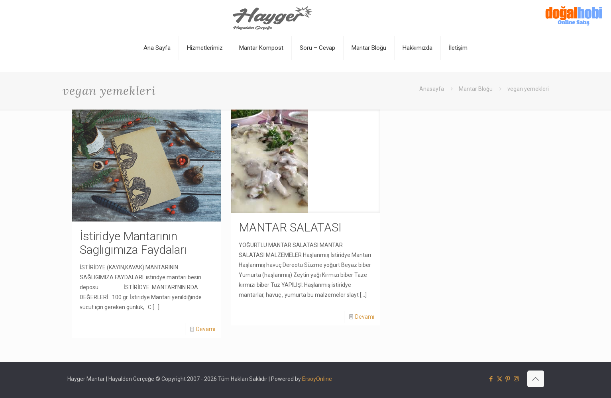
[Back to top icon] (535, 379)
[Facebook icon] (491, 378)
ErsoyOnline (317, 379)
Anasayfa (431, 89)
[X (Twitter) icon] (500, 378)
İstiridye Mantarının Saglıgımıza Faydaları (133, 243)
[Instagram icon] (516, 378)
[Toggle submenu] (205, 68)
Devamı (205, 329)
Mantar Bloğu (476, 89)
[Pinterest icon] (508, 378)
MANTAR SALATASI (290, 227)
